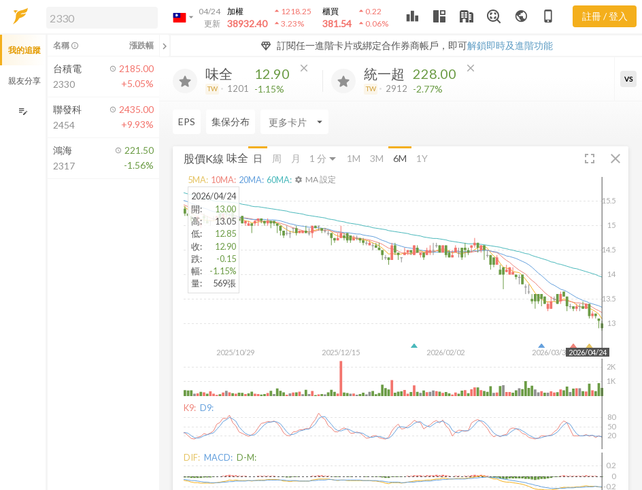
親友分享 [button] (24, 81)
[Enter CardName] (294, 122)
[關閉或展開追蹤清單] (164, 45)
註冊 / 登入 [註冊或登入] (605, 16)
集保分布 (231, 121)
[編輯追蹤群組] (23, 111)
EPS (186, 121)
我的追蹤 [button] (24, 50)
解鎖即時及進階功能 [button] (510, 45)
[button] (99, 17)
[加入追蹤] (185, 81)
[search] (102, 18)
